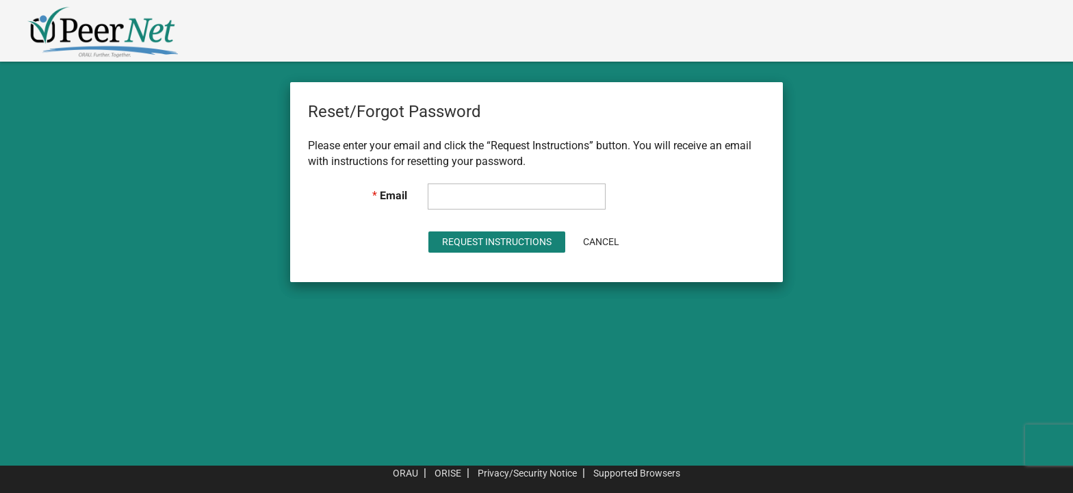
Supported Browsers (636, 473)
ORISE (448, 473)
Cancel (601, 241)
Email (393, 195)
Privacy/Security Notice (527, 473)
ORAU (405, 473)
